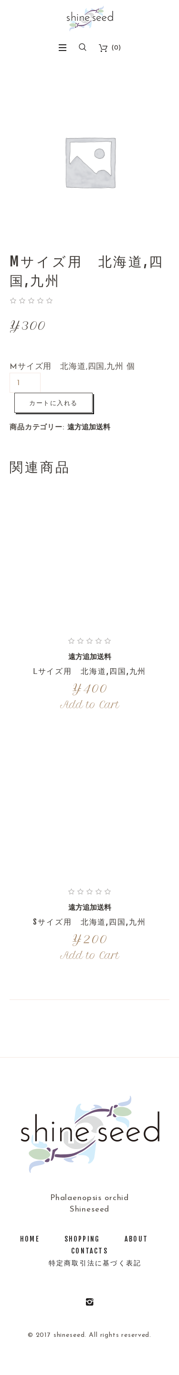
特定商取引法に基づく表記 (95, 1263)
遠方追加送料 (88, 427)
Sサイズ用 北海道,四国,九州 (89, 922)
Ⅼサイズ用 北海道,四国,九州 (90, 671)
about (136, 1239)
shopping (82, 1239)
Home (30, 1239)
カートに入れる (53, 403)
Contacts (89, 1251)
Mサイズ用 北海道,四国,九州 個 (72, 367)
